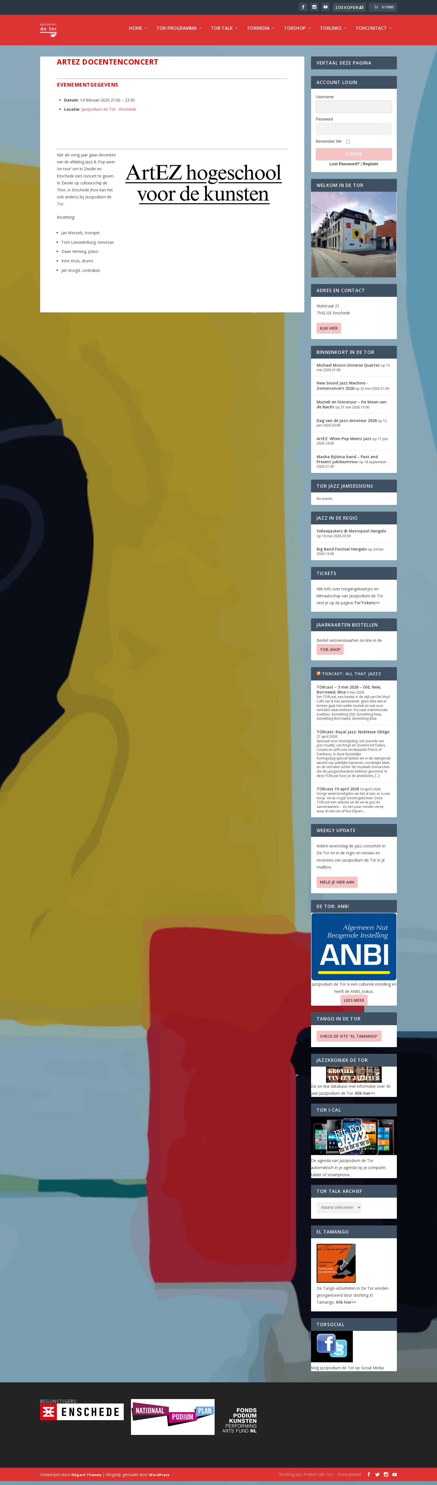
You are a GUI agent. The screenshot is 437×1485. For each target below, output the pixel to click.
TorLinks (330, 32)
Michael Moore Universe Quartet (348, 369)
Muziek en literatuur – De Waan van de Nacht (352, 408)
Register (370, 168)
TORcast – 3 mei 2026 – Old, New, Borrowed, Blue (349, 693)
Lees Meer (354, 1004)
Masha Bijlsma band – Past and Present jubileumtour (347, 463)
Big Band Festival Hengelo (342, 553)
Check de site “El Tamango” (349, 1040)
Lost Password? (344, 168)
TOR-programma (176, 32)
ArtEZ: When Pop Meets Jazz (344, 442)
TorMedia (258, 32)
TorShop (295, 32)
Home (135, 32)
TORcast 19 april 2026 (338, 792)
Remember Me (329, 145)
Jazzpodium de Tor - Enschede (108, 113)
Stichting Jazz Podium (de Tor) (306, 1478)
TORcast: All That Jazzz (351, 677)
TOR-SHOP (330, 653)
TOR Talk (222, 32)
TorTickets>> (367, 606)
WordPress (159, 1478)
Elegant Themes (86, 1478)
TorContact (371, 32)
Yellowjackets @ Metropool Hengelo (351, 534)
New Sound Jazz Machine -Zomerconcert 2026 (342, 389)
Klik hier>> (365, 1097)
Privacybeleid (349, 1478)
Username (325, 100)
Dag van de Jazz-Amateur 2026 (347, 424)
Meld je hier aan (337, 886)
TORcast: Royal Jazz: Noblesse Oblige (353, 735)
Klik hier (329, 332)
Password (324, 123)
